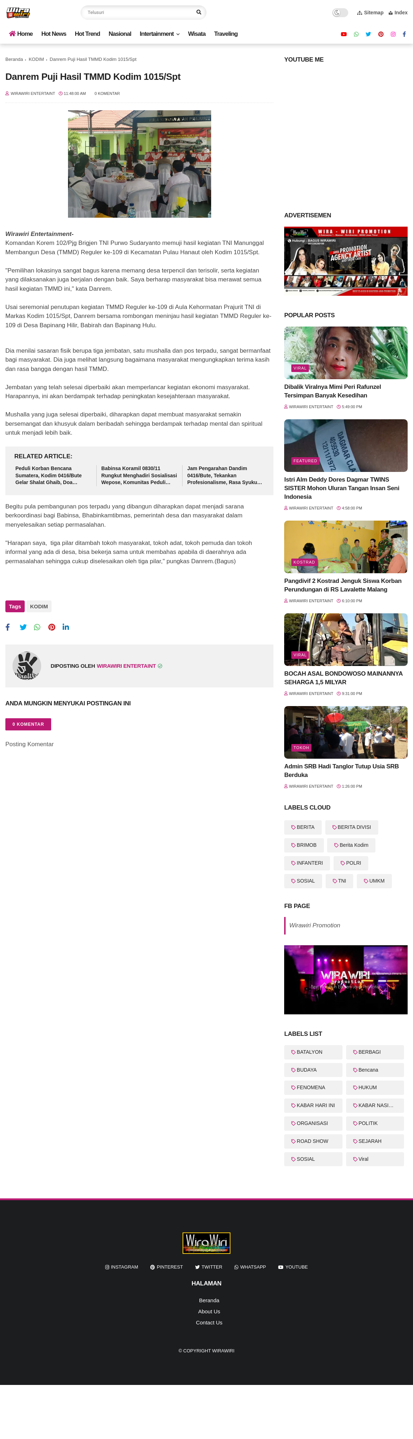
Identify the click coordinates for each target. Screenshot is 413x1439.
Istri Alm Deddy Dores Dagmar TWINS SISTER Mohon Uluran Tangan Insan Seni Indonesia (341, 488)
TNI (342, 881)
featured (305, 461)
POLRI (353, 863)
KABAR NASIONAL (380, 1105)
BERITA (306, 827)
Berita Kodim (354, 845)
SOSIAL (306, 881)
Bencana (368, 1070)
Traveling (226, 33)
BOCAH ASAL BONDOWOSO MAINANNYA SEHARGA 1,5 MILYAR (343, 678)
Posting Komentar (29, 742)
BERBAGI (370, 1052)
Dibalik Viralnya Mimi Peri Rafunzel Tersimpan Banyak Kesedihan (332, 391)
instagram (124, 1267)
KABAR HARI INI (316, 1105)
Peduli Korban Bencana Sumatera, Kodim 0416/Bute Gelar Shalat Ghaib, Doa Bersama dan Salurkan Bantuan (53, 475)
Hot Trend (87, 33)
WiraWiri (223, 1350)
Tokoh (301, 747)
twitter (211, 1267)
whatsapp (253, 1267)
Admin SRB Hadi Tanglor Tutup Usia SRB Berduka (341, 770)
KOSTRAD (304, 562)
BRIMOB (306, 845)
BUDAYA (307, 1070)
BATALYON (309, 1052)
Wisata (196, 33)
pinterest (170, 1267)
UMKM (377, 881)
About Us (209, 1311)
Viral (300, 368)
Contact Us (209, 1322)
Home (21, 33)
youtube (296, 1267)
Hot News (53, 33)
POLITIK (368, 1123)
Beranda (14, 59)
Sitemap (370, 12)
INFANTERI (310, 863)
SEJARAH (370, 1141)
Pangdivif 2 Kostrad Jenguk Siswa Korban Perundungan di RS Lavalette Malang (343, 585)
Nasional (120, 33)
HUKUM (368, 1087)
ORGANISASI (312, 1123)
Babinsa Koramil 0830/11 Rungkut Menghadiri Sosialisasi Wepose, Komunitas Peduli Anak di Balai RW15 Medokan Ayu (139, 475)
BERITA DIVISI (354, 827)
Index (398, 12)
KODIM (36, 59)
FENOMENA (311, 1087)
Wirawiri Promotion (314, 925)
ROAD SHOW (312, 1141)
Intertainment (157, 33)
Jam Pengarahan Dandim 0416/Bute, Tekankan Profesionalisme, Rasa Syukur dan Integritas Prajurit (223, 475)
